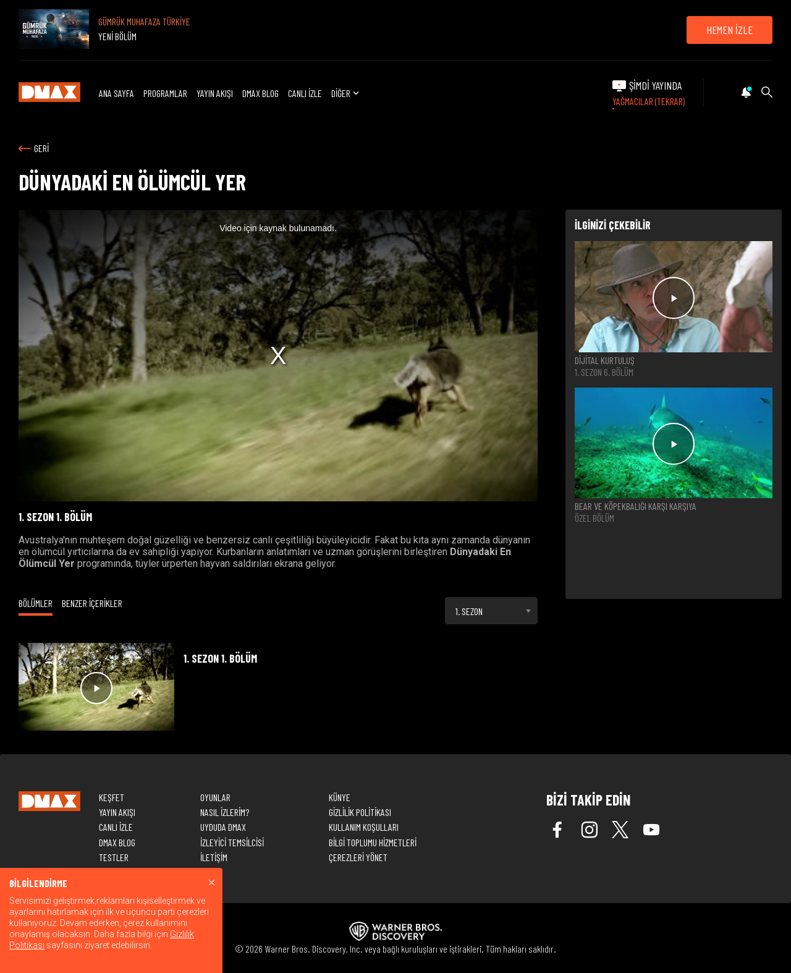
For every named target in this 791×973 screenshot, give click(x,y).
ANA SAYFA (116, 93)
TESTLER (114, 857)
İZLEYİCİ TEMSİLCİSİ (232, 842)
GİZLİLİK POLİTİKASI (360, 812)
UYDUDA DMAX (223, 827)
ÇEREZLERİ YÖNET (358, 857)
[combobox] (491, 610)
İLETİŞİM (213, 857)
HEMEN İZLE (729, 29)
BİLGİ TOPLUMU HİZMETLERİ (373, 842)
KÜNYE (339, 797)
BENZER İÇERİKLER (92, 603)
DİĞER (346, 93)
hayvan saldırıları (236, 563)
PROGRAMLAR (165, 93)
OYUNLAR (215, 797)
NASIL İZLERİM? (224, 812)
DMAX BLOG (260, 93)
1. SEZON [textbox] (469, 611)
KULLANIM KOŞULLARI (364, 827)
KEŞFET (111, 797)
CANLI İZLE (305, 93)
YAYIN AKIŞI (215, 93)
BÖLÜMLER (36, 603)
